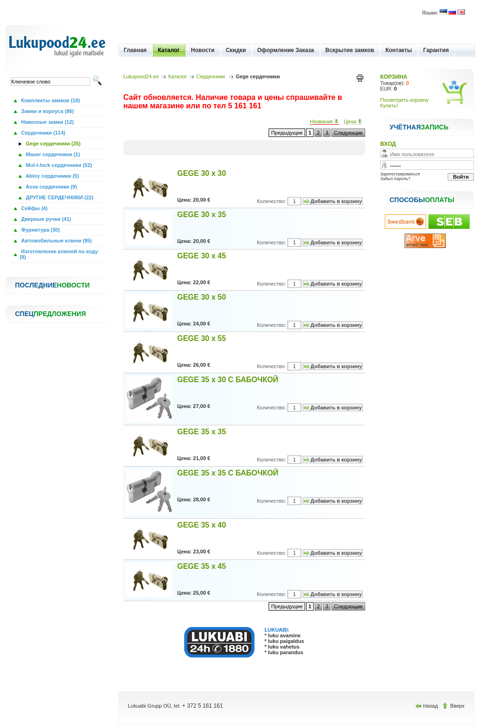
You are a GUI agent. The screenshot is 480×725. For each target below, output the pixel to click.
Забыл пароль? (395, 178)
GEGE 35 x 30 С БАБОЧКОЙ (227, 380)
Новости (202, 50)
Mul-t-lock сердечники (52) (58, 165)
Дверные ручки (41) (45, 219)
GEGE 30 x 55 (201, 338)
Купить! (389, 105)
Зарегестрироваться (400, 174)
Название (324, 121)
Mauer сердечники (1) (52, 154)
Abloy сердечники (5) (51, 176)
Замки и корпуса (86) (47, 111)
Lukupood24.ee (141, 76)
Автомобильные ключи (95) (56, 240)
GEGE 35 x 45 (201, 566)
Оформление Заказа (285, 50)
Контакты (398, 50)
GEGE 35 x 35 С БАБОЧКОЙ (227, 473)
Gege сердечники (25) (52, 143)
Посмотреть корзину (404, 100)
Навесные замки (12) (47, 122)
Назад (427, 706)
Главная (135, 50)
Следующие (348, 133)
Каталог (169, 50)
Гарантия (436, 50)
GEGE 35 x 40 (201, 525)
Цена (353, 121)
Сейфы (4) (33, 208)
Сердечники (211, 76)
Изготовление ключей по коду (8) (59, 254)
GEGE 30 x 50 (201, 297)
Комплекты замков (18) (50, 100)
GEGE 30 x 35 (201, 215)
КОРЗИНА (393, 77)
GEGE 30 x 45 (201, 256)
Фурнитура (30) (40, 230)
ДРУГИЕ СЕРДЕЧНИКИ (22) (58, 197)
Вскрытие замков (349, 50)
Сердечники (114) (42, 133)
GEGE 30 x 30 (201, 173)
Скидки (236, 50)
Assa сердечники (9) (50, 186)
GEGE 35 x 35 (201, 432)
